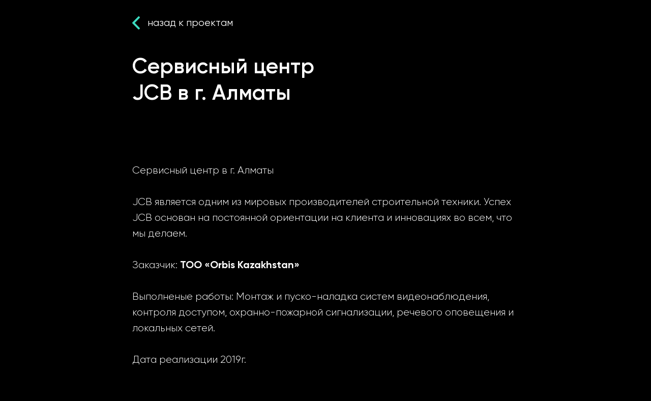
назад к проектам (190, 22)
